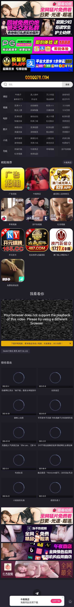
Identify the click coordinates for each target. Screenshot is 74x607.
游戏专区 (66, 94)
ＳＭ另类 (66, 110)
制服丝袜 (18, 121)
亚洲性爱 (18, 116)
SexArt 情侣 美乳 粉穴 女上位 (15, 351)
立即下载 (56, 601)
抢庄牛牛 (66, 99)
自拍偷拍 (34, 105)
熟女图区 (50, 132)
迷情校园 (18, 142)
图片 (5, 129)
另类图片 (66, 132)
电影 (5, 118)
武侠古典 (66, 138)
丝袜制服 (34, 110)
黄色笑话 (50, 142)
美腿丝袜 (18, 132)
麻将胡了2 (18, 99)
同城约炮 (18, 149)
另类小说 (34, 142)
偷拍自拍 (34, 116)
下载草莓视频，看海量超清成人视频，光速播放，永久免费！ (41, 343)
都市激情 (18, 138)
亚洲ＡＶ (18, 105)
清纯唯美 (34, 132)
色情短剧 (34, 153)
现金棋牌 (50, 99)
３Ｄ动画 (66, 105)
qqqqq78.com (37, 77)
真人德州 (34, 94)
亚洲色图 (34, 127)
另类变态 (66, 121)
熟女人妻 (18, 110)
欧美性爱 (66, 116)
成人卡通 (50, 116)
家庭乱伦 (34, 138)
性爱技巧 (66, 142)
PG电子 (18, 94)
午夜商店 (34, 149)
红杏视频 (18, 153)
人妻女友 (50, 138)
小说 (5, 140)
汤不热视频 (66, 149)
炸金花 (34, 99)
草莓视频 (50, 149)
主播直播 (50, 110)
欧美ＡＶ (50, 105)
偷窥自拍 (18, 127)
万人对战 (50, 94)
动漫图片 (66, 127)
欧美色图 (50, 127)
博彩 (5, 96)
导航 (5, 151)
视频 (5, 107)
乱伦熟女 (50, 121)
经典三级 (34, 121)
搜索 (67, 84)
